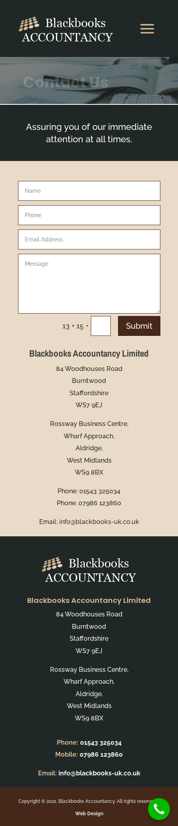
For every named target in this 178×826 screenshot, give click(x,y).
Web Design (89, 813)
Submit (139, 326)
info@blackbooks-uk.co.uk (99, 522)
